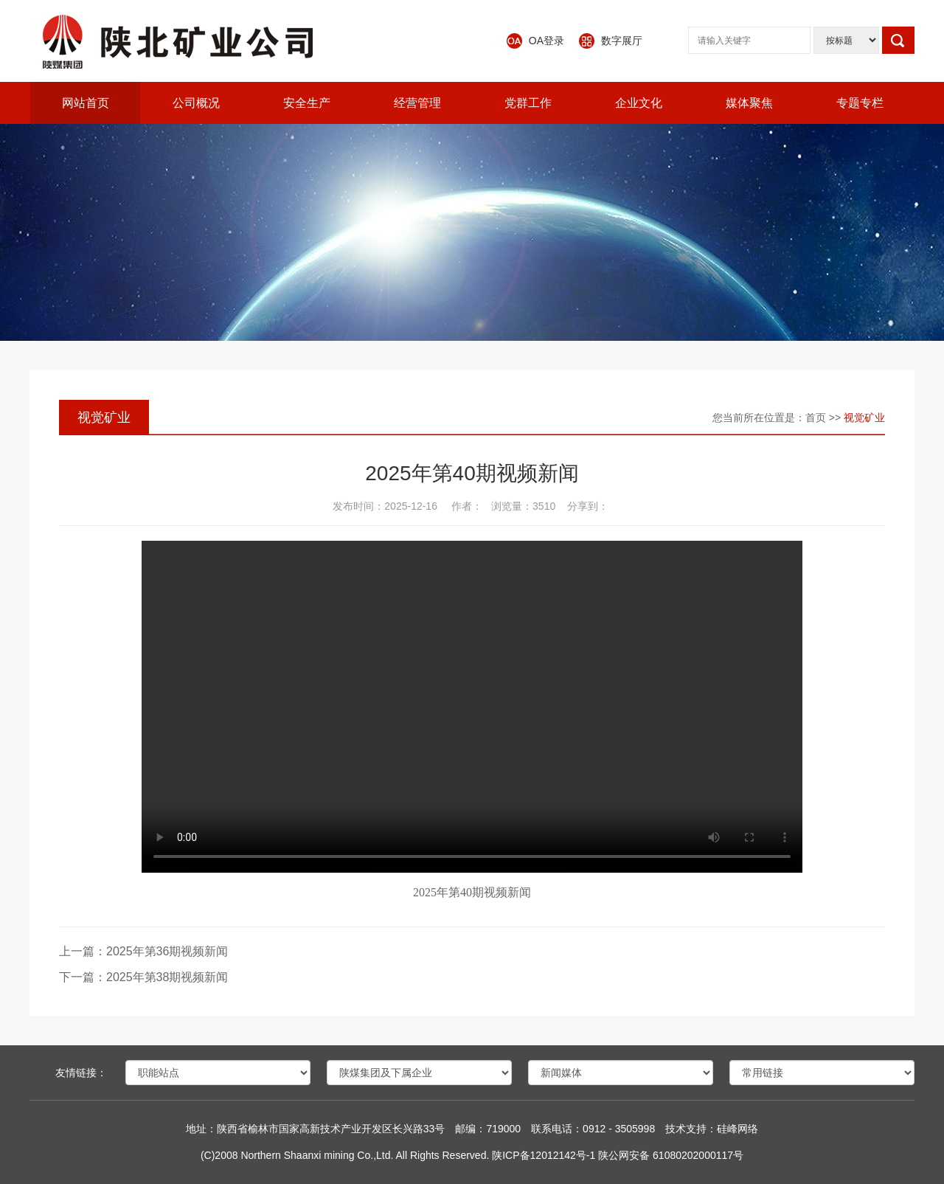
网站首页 (85, 103)
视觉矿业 (864, 417)
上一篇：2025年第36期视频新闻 (143, 951)
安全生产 (306, 103)
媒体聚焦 (749, 103)
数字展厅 (621, 40)
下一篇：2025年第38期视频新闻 (143, 977)
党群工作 (528, 103)
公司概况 (196, 103)
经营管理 (417, 103)
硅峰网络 (737, 1129)
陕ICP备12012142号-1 (543, 1155)
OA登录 (546, 40)
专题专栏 (860, 103)
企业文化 (638, 103)
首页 (815, 417)
